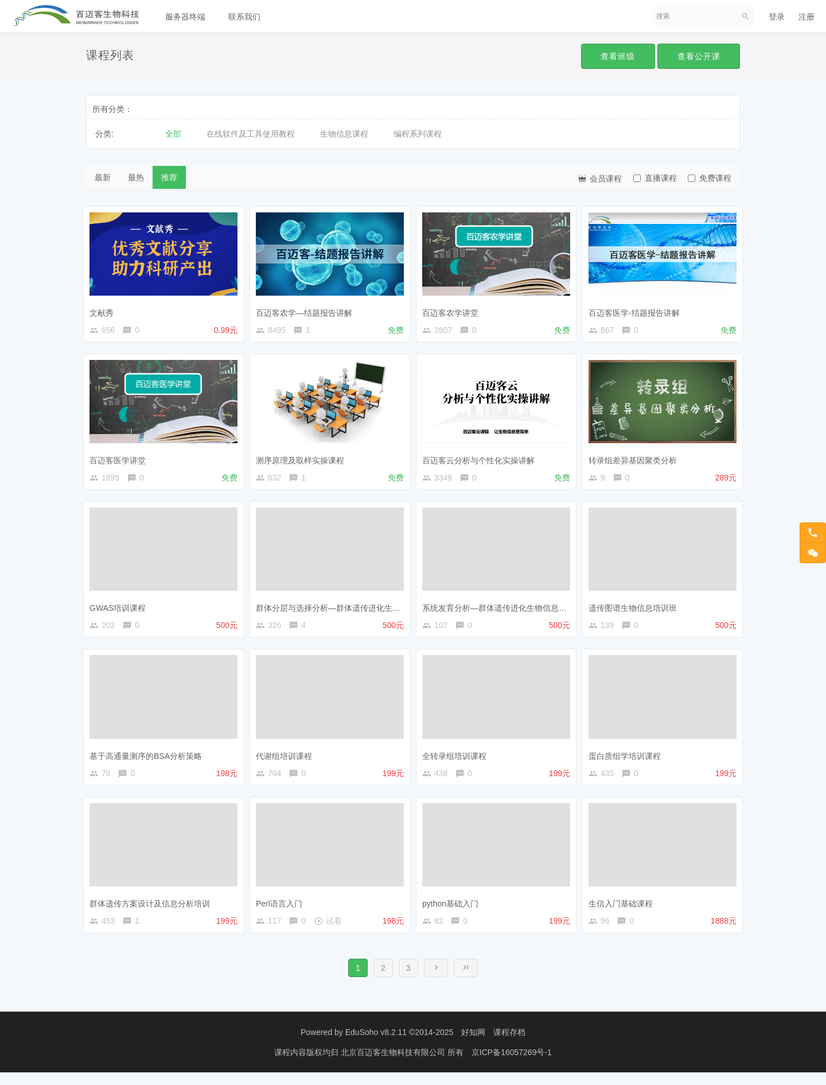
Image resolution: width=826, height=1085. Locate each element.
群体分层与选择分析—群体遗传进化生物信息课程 (347, 610)
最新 (103, 177)
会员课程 (599, 177)
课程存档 (509, 1044)
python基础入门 (453, 910)
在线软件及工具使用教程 (250, 133)
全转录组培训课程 (457, 760)
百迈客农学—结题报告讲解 (307, 310)
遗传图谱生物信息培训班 (635, 610)
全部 (173, 133)
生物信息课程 (344, 133)
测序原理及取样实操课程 (303, 459)
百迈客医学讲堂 (120, 459)
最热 (136, 177)
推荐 (169, 177)
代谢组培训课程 (287, 760)
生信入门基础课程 (623, 910)
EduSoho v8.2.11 (376, 1044)
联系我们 (244, 16)
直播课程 (655, 178)
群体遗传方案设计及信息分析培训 (152, 910)
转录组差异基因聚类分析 (635, 459)
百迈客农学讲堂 (453, 310)
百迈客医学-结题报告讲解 (637, 310)
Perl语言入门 (282, 910)
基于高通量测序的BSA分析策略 (148, 760)
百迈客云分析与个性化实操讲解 (481, 459)
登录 (777, 16)
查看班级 (615, 56)
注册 (806, 16)
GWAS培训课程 (120, 610)
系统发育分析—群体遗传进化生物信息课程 (501, 610)
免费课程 (709, 178)
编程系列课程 (417, 133)
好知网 (473, 1044)
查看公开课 (697, 56)
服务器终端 (185, 16)
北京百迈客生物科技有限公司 (394, 1065)
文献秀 (104, 310)
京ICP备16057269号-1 (512, 1065)
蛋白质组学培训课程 (627, 760)
